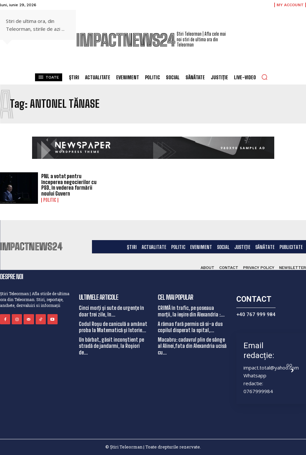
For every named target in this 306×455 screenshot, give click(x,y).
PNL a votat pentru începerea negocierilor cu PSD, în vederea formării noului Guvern (69, 185)
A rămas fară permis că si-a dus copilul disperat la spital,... (190, 327)
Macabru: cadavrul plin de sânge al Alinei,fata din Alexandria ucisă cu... (192, 345)
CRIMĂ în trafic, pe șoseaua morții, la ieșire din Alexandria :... (191, 311)
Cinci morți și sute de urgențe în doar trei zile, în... (111, 311)
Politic (49, 200)
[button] (264, 77)
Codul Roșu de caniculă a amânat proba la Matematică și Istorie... (113, 327)
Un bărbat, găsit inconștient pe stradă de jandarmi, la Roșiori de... (111, 345)
